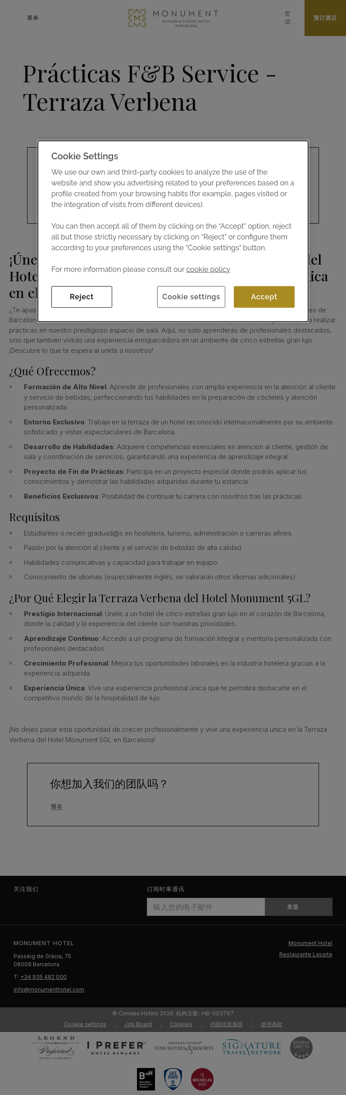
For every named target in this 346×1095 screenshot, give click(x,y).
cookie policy (208, 269)
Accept (264, 297)
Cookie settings (191, 297)
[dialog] (173, 231)
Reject (82, 297)
